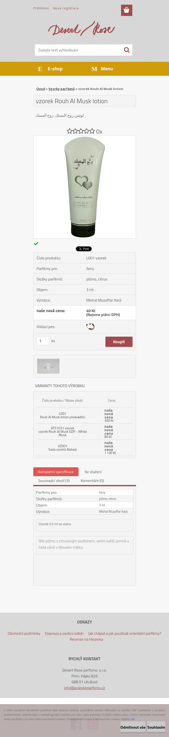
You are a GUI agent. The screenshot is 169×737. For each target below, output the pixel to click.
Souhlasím (156, 727)
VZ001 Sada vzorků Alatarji (62, 447)
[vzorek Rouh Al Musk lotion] (85, 138)
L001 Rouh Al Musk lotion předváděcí (62, 415)
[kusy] (43, 341)
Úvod (40, 89)
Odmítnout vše (133, 727)
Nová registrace (66, 8)
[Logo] (81, 28)
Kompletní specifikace (56, 472)
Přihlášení (41, 8)
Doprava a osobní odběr (64, 633)
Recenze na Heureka (86, 639)
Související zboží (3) (54, 480)
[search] (126, 50)
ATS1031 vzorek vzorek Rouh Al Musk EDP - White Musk (62, 431)
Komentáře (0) (92, 480)
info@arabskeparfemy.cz (84, 688)
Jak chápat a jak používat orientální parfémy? (124, 633)
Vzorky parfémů (61, 89)
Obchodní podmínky (24, 633)
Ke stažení (93, 472)
